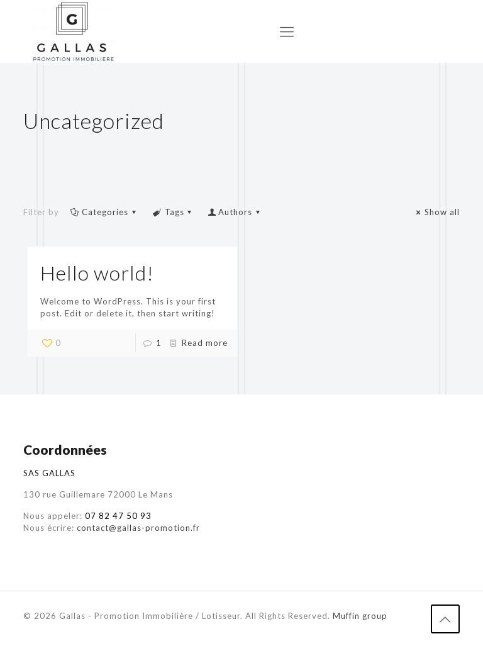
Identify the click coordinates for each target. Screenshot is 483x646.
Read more (205, 343)
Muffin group (360, 616)
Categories (104, 212)
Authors (235, 212)
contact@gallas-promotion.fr (138, 528)
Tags (173, 212)
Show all (436, 212)
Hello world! (97, 272)
